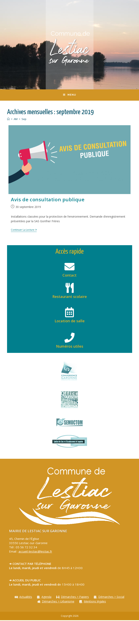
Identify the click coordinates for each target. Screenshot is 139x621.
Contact (69, 276)
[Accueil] (8, 120)
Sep (24, 120)
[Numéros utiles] (69, 339)
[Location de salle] (69, 313)
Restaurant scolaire (69, 297)
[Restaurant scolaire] (69, 289)
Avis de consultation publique (47, 200)
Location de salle (70, 321)
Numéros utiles (69, 347)
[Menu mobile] (69, 95)
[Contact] (69, 267)
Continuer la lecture (24, 230)
